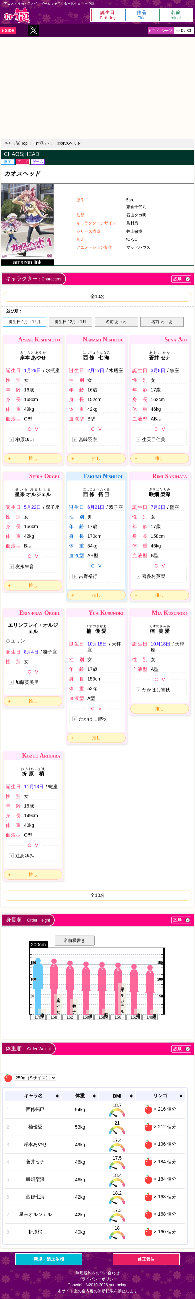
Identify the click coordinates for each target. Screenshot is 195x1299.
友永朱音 (24, 566)
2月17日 (95, 370)
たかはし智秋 (93, 719)
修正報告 (146, 1259)
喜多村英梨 (153, 576)
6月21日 (95, 507)
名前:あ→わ (116, 321)
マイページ (162, 30)
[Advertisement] (97, 87)
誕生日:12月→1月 (70, 321)
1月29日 (32, 370)
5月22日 (32, 507)
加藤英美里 (27, 682)
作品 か (42, 143)
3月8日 (158, 370)
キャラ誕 (17, 15)
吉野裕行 (88, 576)
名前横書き (74, 940)
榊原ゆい (24, 439)
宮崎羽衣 (88, 439)
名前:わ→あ (161, 321)
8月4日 (31, 652)
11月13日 (34, 786)
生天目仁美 (153, 439)
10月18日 (97, 643)
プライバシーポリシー (98, 1279)
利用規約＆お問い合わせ (98, 1273)
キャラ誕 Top (16, 143)
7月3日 (158, 507)
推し (33, 458)
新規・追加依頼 (49, 1259)
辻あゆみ (24, 855)
